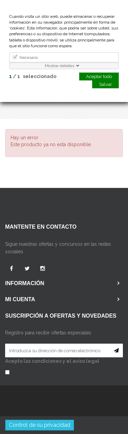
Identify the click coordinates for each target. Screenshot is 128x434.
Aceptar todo (99, 76)
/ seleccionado (32, 76)
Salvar (105, 84)
